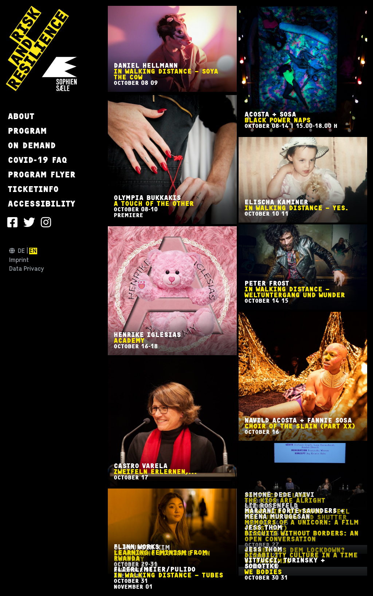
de (21, 251)
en (33, 251)
